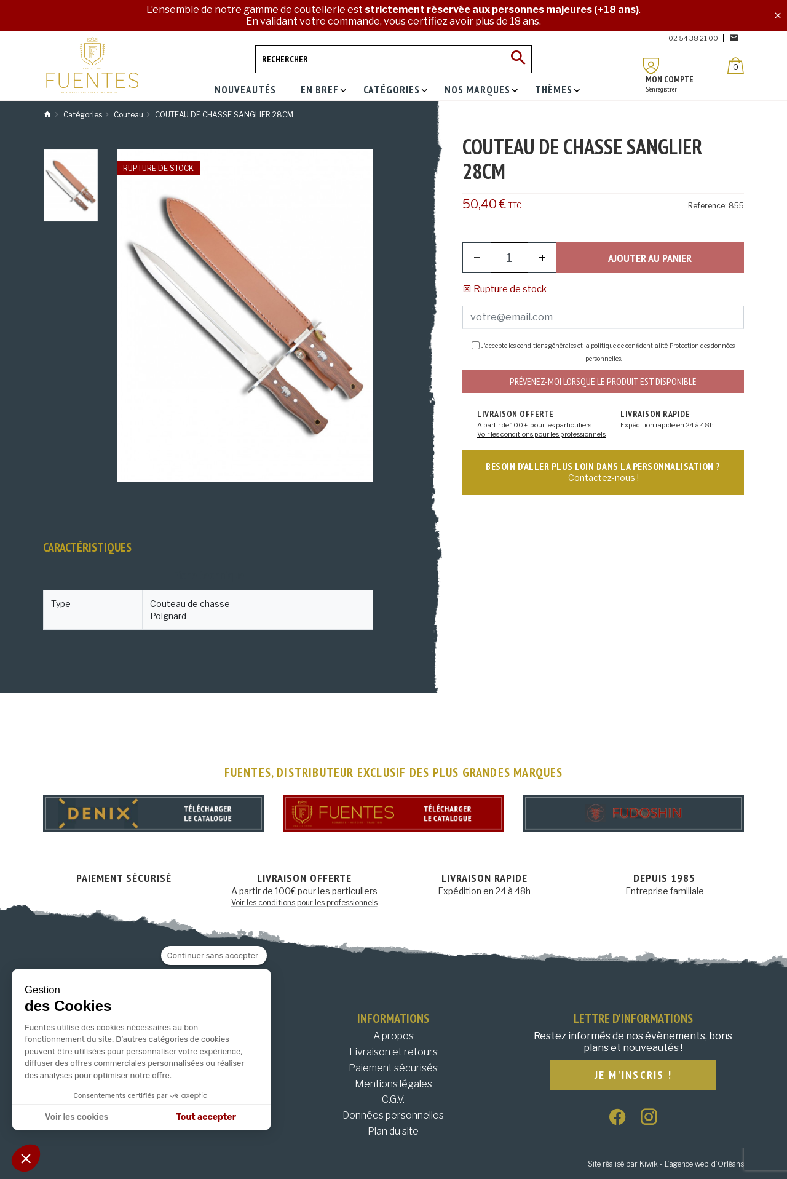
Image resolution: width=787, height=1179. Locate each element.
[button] (26, 1158)
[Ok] (517, 59)
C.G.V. (393, 1099)
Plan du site (393, 1131)
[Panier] (735, 65)
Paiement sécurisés (393, 1068)
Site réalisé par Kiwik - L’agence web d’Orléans (666, 1164)
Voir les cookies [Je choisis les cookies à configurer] (76, 1117)
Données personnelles (393, 1115)
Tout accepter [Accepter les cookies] (206, 1117)
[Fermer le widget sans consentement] (214, 956)
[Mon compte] (651, 66)
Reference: (707, 205)
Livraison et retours (393, 1052)
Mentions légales (393, 1084)
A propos (393, 1036)
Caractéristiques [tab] (87, 547)
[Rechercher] (393, 59)
